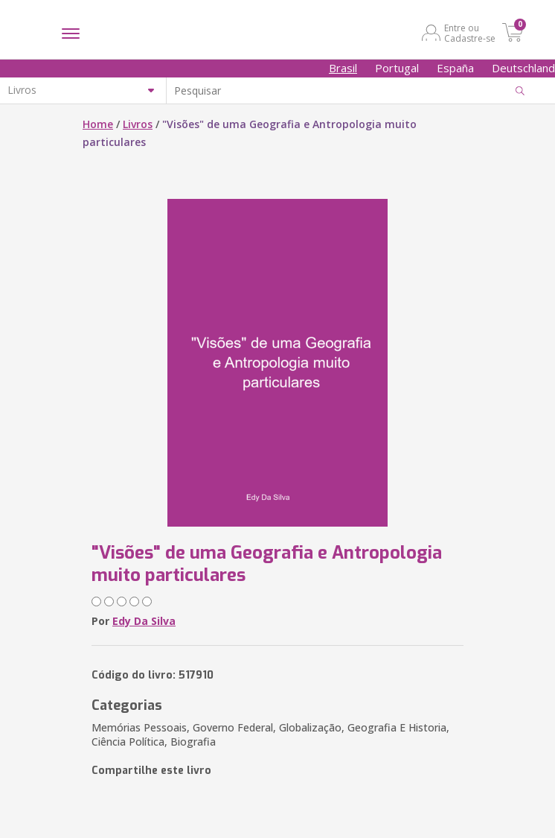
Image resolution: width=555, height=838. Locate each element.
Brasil (343, 67)
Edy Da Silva (144, 621)
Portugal (397, 67)
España (455, 67)
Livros (138, 124)
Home (98, 124)
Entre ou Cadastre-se (469, 33)
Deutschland (523, 67)
